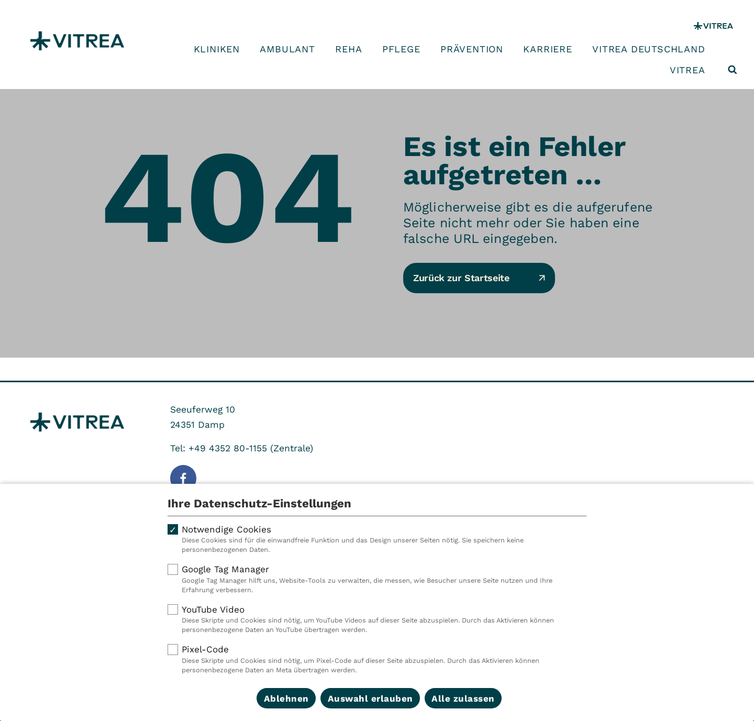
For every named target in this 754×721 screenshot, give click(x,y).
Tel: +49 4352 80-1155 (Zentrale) (241, 448)
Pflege (401, 49)
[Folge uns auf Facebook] (183, 478)
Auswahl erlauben (370, 698)
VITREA (687, 70)
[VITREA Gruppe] (713, 26)
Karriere (547, 49)
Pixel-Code (377, 659)
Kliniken (217, 49)
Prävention (471, 49)
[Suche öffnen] (732, 70)
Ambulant (287, 49)
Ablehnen (286, 698)
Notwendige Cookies (377, 539)
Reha (348, 49)
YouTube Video (377, 619)
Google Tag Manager (377, 579)
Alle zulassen (463, 698)
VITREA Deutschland (648, 49)
